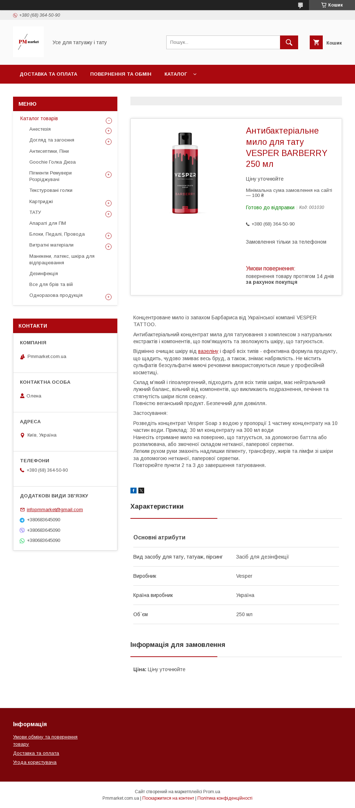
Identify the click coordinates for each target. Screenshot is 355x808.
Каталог (175, 74)
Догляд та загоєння (51, 140)
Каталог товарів (39, 118)
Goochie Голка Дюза (52, 162)
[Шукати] (289, 42)
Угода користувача (35, 762)
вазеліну (208, 351)
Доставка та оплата (48, 74)
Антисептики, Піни (49, 151)
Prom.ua (211, 791)
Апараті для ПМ (47, 223)
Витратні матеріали (51, 245)
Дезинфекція (43, 273)
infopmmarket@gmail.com (55, 509)
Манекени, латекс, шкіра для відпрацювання (62, 259)
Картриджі (41, 201)
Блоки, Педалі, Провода (57, 234)
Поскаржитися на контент (168, 798)
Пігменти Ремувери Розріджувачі (50, 176)
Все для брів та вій (51, 284)
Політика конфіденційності (224, 798)
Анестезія (40, 129)
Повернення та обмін (120, 74)
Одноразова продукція (56, 295)
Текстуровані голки (50, 190)
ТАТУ (35, 212)
